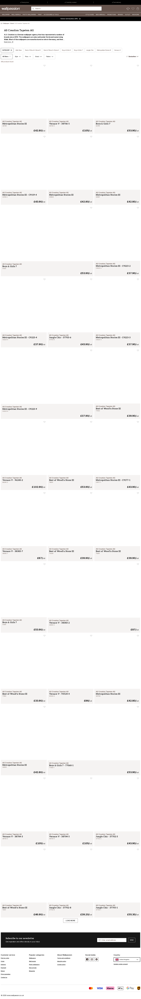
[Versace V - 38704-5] (71, 838)
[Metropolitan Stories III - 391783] (117, 696)
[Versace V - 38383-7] (24, 553)
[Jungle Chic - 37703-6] (71, 339)
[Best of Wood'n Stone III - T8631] (71, 482)
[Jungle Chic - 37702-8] (71, 910)
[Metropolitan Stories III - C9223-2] (117, 268)
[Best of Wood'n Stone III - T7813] (24, 696)
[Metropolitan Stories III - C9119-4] (24, 197)
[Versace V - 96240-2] (24, 482)
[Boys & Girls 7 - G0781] (117, 126)
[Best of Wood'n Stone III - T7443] (117, 411)
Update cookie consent (121, 964)
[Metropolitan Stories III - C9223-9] (47, 411)
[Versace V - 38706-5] (71, 126)
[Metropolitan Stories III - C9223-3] (117, 339)
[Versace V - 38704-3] (24, 838)
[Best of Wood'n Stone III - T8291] (117, 553)
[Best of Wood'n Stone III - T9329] (71, 553)
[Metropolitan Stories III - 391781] (24, 126)
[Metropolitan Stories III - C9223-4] (24, 339)
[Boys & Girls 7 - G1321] (47, 268)
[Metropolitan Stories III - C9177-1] (117, 482)
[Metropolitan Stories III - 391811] (117, 197)
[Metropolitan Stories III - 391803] (71, 197)
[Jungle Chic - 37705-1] (117, 910)
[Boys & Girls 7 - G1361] (24, 625)
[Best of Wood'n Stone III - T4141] (24, 910)
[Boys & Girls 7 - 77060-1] (94, 767)
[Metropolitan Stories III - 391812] (24, 767)
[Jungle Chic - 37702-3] (117, 838)
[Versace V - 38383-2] (94, 625)
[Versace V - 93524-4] (71, 696)
